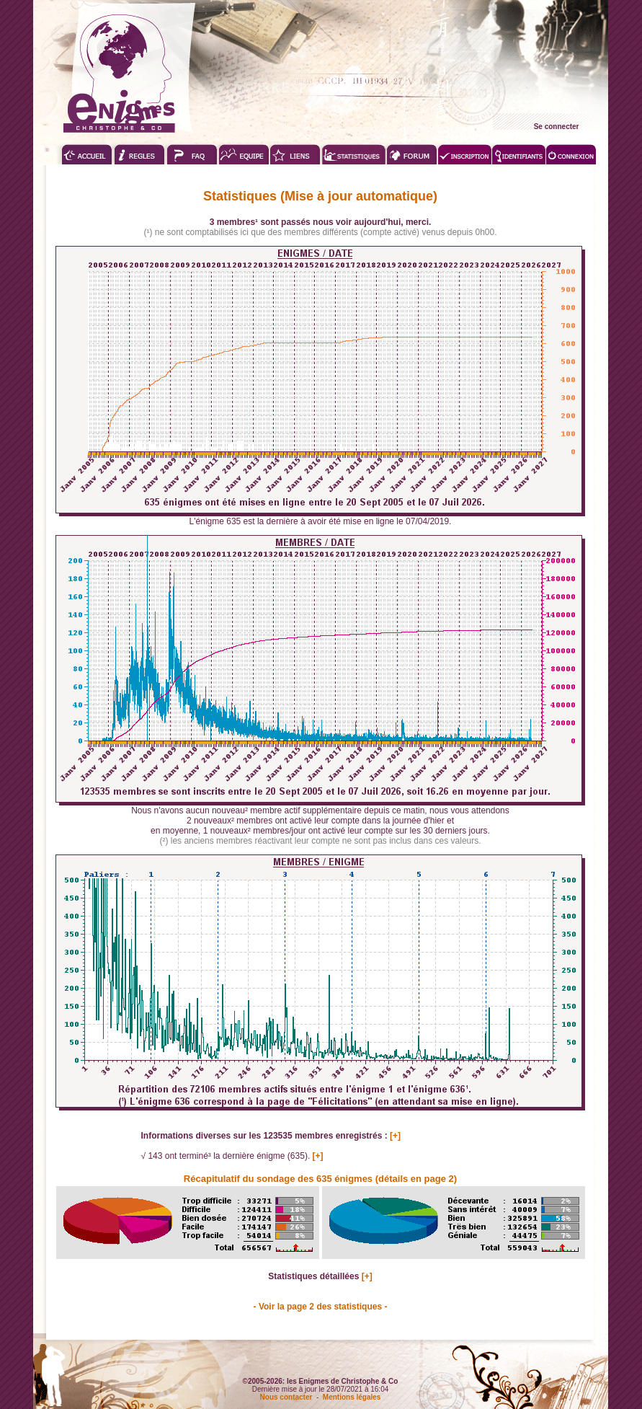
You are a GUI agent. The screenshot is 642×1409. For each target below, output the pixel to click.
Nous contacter (286, 1397)
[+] (395, 1136)
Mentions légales (352, 1397)
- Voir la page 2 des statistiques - (321, 1307)
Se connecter (556, 127)
